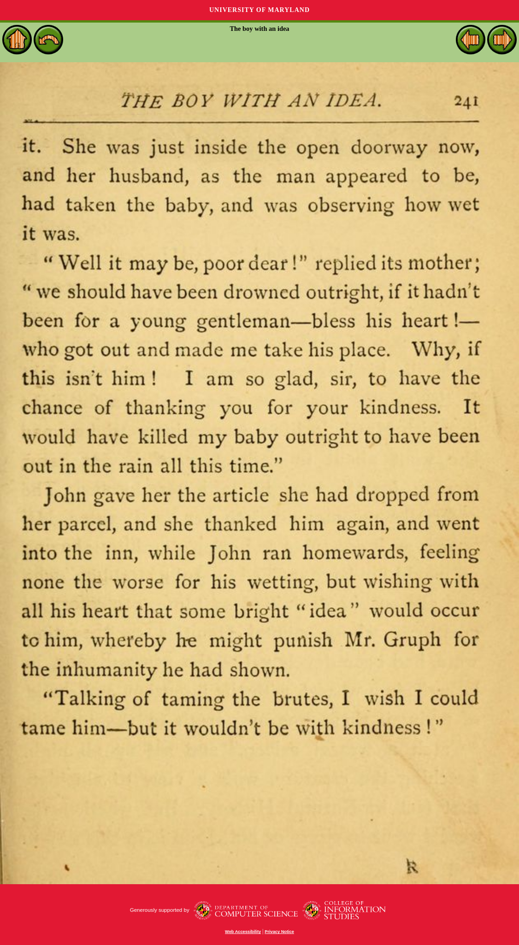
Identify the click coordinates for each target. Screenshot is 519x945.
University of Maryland (259, 9)
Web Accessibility (243, 931)
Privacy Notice (279, 931)
